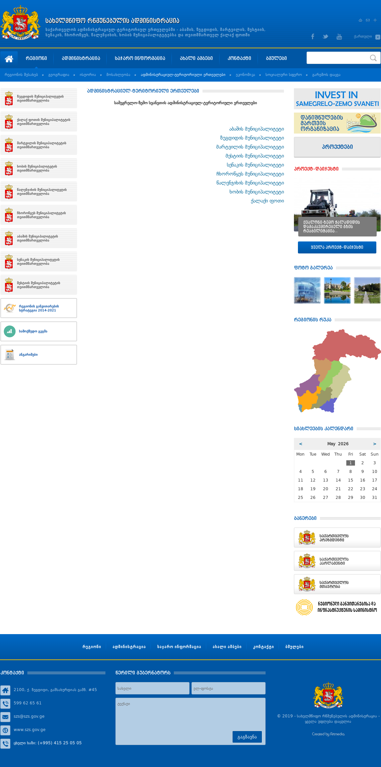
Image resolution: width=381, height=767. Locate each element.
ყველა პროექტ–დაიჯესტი (337, 247)
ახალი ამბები (196, 58)
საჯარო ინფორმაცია (140, 58)
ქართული (363, 36)
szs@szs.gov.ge (29, 716)
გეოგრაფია (58, 74)
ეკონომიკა (245, 74)
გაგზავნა (247, 736)
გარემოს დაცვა (326, 74)
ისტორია (88, 74)
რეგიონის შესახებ (21, 74)
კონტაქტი (239, 58)
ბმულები (276, 58)
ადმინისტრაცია (81, 58)
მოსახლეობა (118, 74)
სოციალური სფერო (284, 74)
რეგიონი (36, 58)
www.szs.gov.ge (29, 729)
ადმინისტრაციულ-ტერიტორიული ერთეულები (183, 74)
